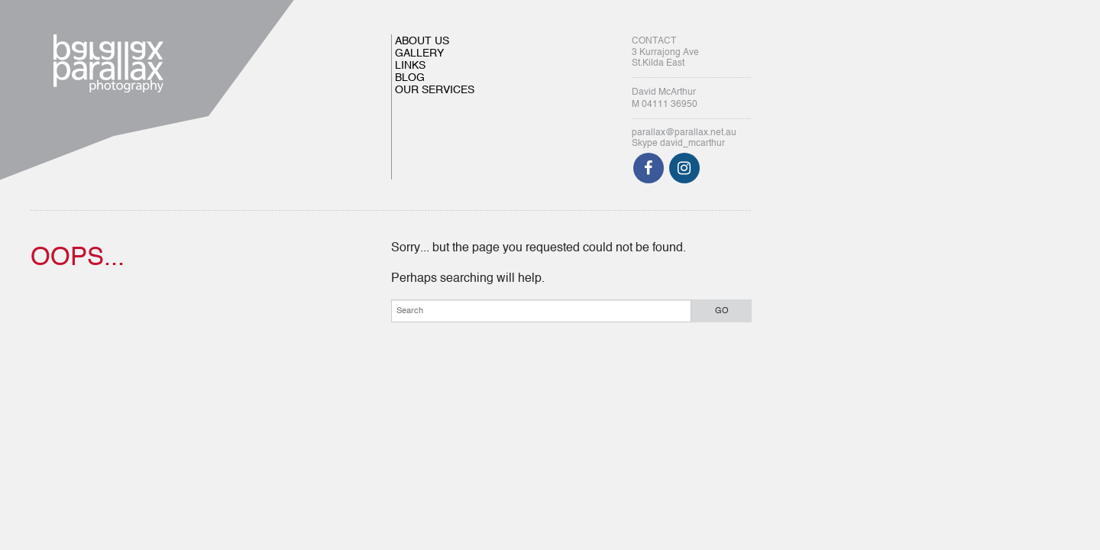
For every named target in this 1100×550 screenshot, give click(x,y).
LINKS (410, 65)
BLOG (410, 78)
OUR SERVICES (434, 90)
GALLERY (419, 53)
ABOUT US (422, 41)
